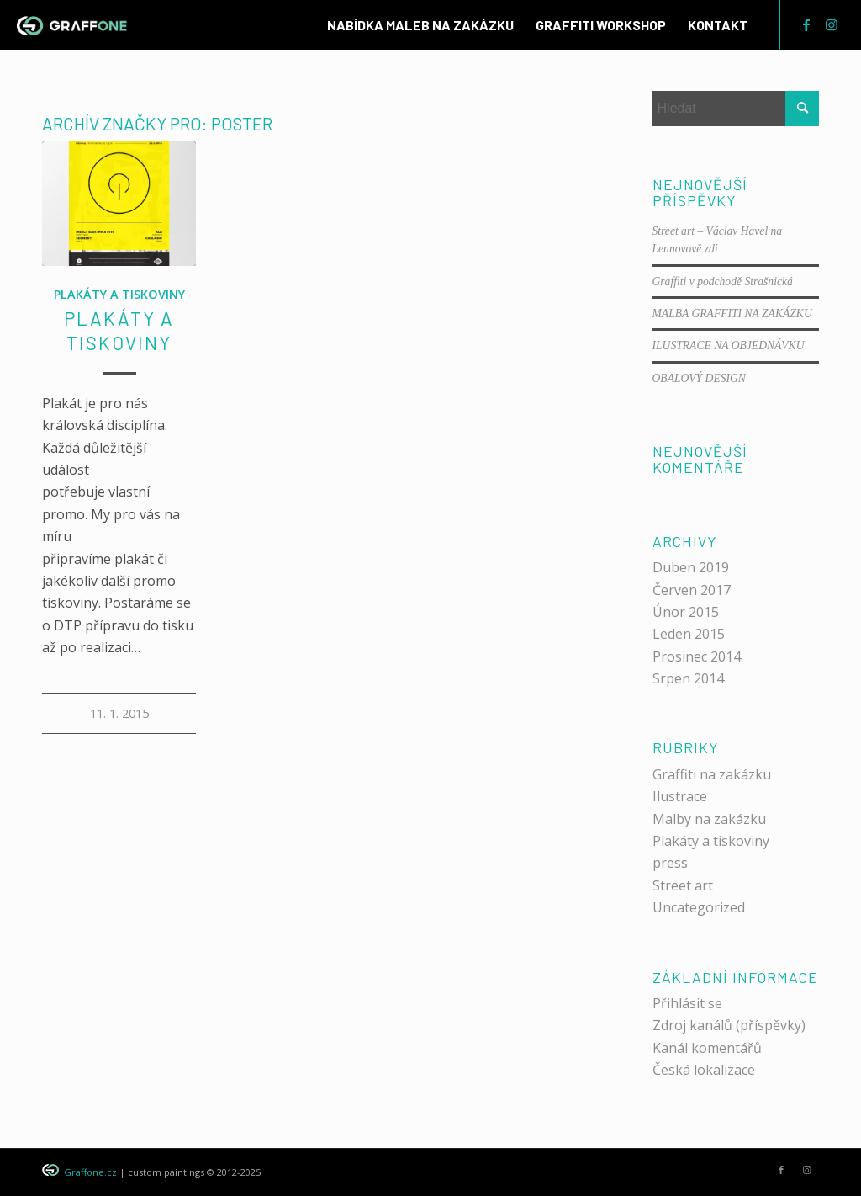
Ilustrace (679, 796)
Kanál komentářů (707, 1048)
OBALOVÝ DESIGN (699, 378)
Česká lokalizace (703, 1069)
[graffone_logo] (72, 25)
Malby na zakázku (709, 819)
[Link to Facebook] (806, 24)
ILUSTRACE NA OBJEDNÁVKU (728, 345)
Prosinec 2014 (696, 656)
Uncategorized (698, 907)
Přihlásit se (687, 1003)
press (670, 862)
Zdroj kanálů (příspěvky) (729, 1025)
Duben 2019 (690, 567)
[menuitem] (420, 25)
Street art (682, 885)
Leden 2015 (688, 634)
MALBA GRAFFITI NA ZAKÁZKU (732, 313)
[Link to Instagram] (831, 24)
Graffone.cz (90, 1172)
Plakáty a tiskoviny (119, 294)
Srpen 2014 (688, 678)
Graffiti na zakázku (711, 774)
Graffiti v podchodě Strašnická (722, 281)
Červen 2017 (691, 590)
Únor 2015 (685, 612)
